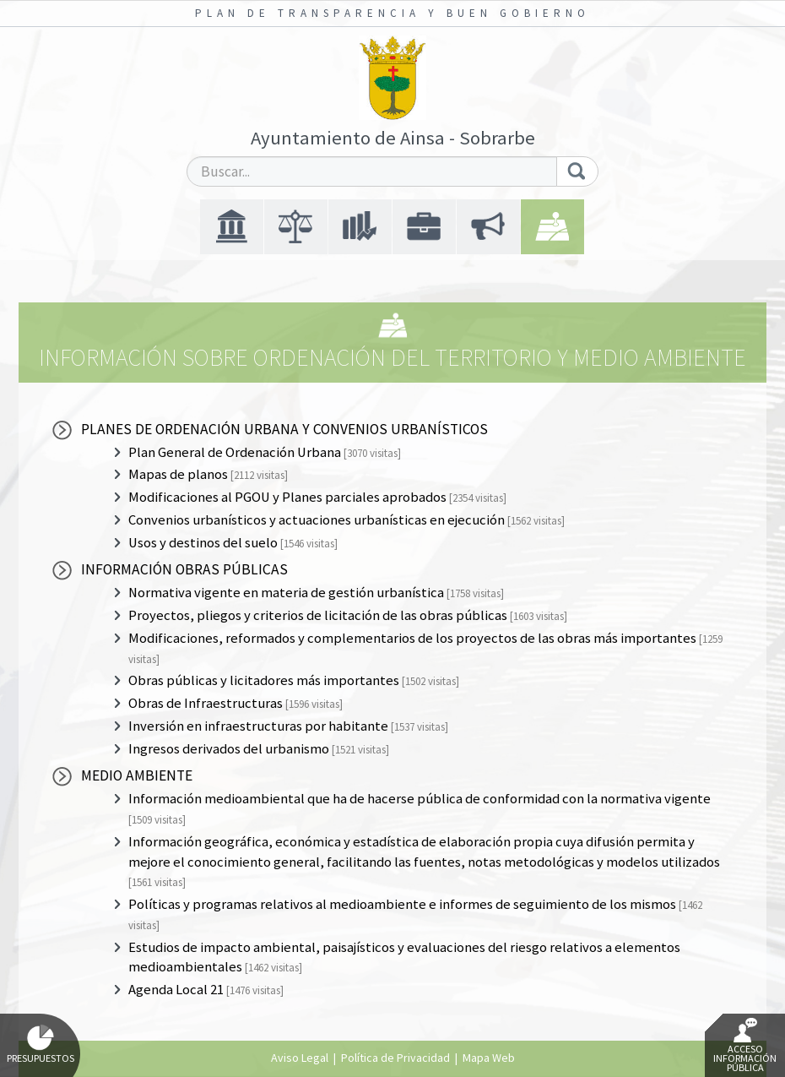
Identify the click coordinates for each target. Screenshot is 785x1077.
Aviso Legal (299, 1057)
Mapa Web (489, 1057)
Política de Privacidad (395, 1057)
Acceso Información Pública (745, 1046)
